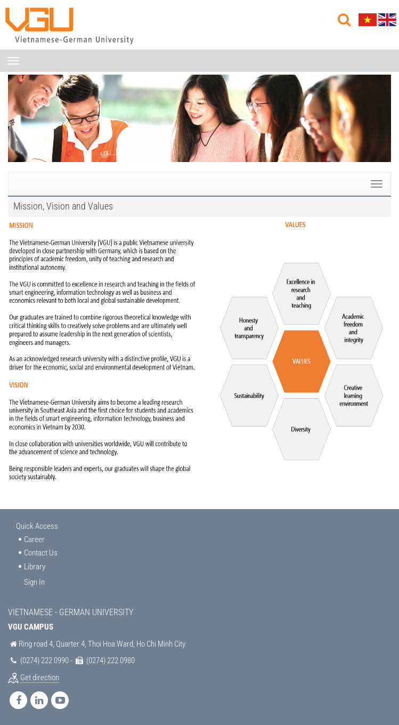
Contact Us (41, 553)
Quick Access (37, 526)
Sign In (34, 582)
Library (34, 566)
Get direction (39, 677)
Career (34, 539)
